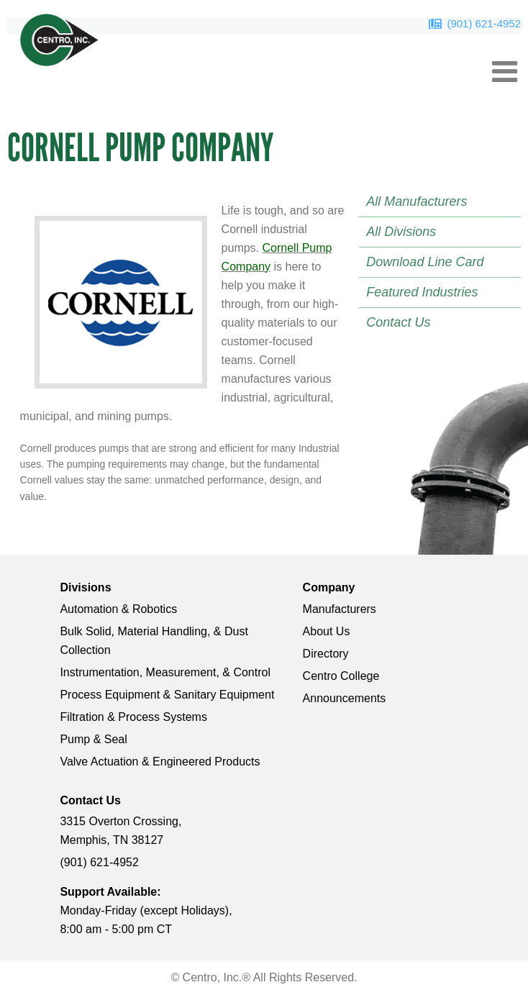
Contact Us (398, 322)
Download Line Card (424, 262)
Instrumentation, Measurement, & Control (165, 672)
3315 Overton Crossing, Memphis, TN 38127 (120, 830)
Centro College (341, 676)
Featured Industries (422, 292)
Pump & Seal (93, 739)
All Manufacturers (416, 201)
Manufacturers (339, 609)
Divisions (85, 587)
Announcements (344, 698)
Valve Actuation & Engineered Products (160, 761)
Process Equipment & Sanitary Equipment (167, 695)
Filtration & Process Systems (133, 717)
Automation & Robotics (118, 609)
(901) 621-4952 (484, 23)
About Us (326, 631)
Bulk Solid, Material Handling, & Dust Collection (153, 640)
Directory (326, 654)
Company (329, 587)
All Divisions (401, 231)
